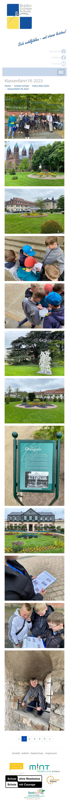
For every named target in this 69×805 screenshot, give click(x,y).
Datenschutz (37, 753)
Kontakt (16, 753)
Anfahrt (25, 753)
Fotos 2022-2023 (40, 85)
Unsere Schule (21, 85)
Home (8, 85)
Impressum (51, 753)
